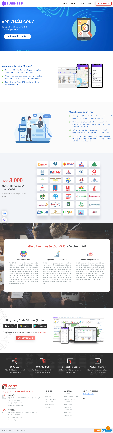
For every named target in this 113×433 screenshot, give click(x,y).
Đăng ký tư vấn (17, 36)
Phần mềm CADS (88, 395)
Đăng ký (90, 3)
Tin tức (82, 3)
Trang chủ (64, 3)
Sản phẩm (74, 3)
